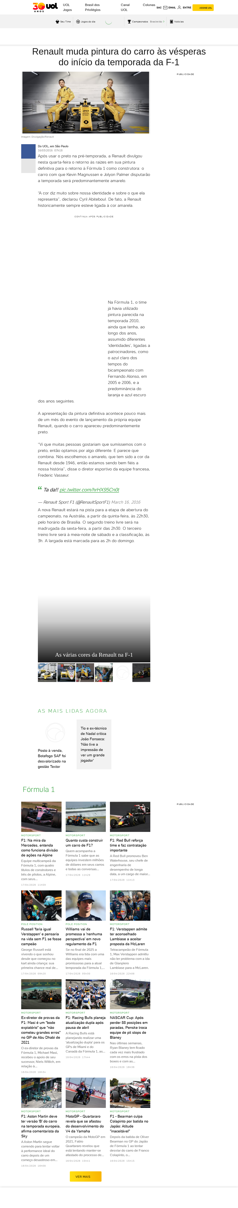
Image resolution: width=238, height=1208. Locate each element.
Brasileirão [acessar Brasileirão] (156, 21)
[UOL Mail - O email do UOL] (169, 7)
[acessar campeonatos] (137, 22)
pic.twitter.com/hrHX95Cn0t (89, 490)
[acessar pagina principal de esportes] (176, 22)
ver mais (86, 1176)
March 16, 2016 (125, 502)
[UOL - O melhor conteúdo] (45, 7)
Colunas (149, 5)
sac (159, 7)
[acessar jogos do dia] (85, 22)
